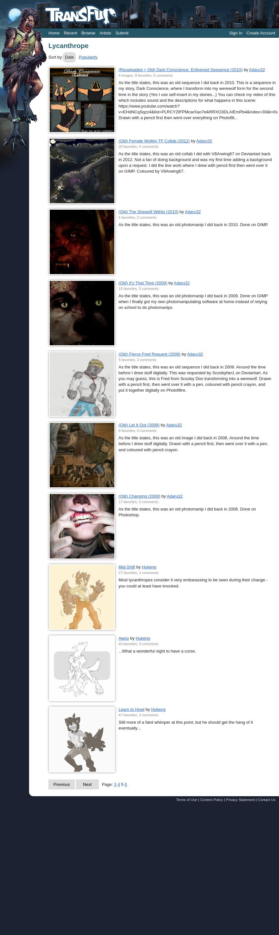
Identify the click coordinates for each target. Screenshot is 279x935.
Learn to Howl (131, 709)
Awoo (124, 638)
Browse (88, 33)
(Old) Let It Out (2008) (139, 425)
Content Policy (211, 800)
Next (87, 784)
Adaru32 (257, 69)
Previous (62, 784)
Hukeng (149, 567)
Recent (70, 33)
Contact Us (266, 800)
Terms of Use (186, 800)
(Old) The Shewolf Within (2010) (148, 211)
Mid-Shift (127, 567)
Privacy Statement (240, 800)
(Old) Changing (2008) (139, 496)
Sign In (235, 33)
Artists (105, 33)
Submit (121, 33)
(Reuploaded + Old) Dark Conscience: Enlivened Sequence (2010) (181, 69)
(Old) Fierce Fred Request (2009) (150, 354)
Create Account (260, 33)
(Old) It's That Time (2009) (143, 283)
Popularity (88, 57)
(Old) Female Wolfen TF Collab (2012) (154, 140)
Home (54, 33)
